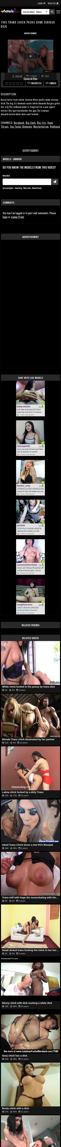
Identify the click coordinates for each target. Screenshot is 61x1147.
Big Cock (31, 123)
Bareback (19, 123)
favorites (34, 83)
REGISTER (53, 3)
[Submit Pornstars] (54, 182)
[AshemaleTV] (10, 11)
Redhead (55, 127)
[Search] (29, 11)
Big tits (41, 123)
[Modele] (27, 182)
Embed (51, 83)
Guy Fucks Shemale (21, 127)
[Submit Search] (52, 11)
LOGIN (41, 3)
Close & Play (30, 78)
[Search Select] (41, 12)
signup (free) (17, 217)
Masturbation (41, 127)
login (5, 217)
